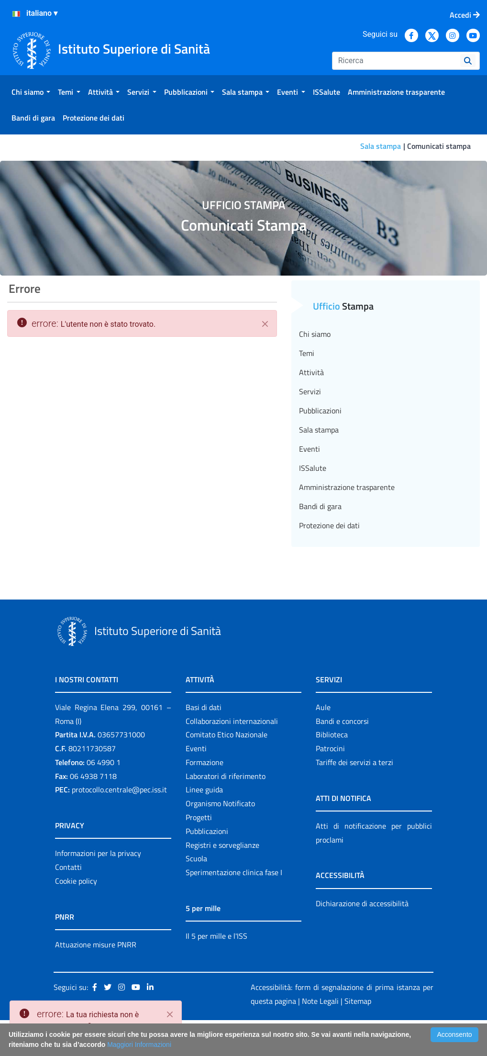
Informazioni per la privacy (98, 853)
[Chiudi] (265, 324)
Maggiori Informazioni (139, 1044)
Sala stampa (380, 146)
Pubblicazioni (320, 410)
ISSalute (312, 468)
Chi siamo (315, 334)
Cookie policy (76, 881)
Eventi (309, 449)
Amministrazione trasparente (347, 487)
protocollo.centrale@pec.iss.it (119, 789)
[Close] (169, 1014)
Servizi (310, 391)
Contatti (68, 867)
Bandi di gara (320, 506)
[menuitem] (31, 91)
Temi (306, 353)
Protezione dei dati (329, 525)
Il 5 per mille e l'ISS (216, 936)
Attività (311, 372)
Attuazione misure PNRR (95, 944)
